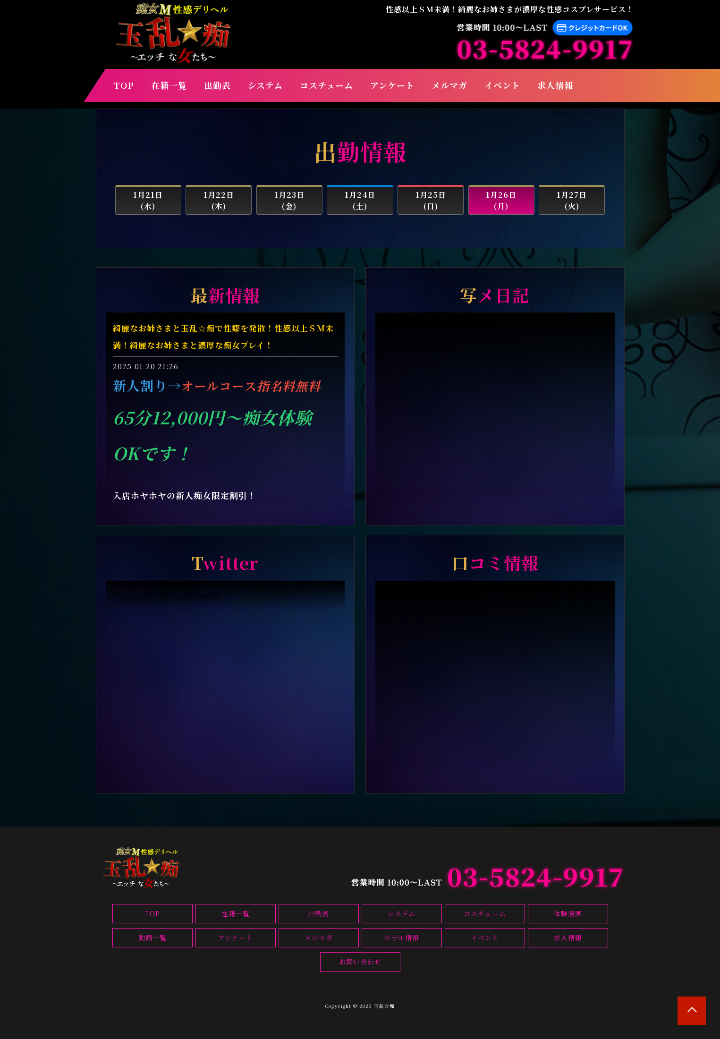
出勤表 (217, 85)
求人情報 (555, 85)
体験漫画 (568, 913)
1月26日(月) (501, 200)
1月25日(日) (430, 200)
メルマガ (449, 85)
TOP (124, 85)
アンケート (392, 85)
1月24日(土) (360, 200)
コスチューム (326, 85)
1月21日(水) (148, 200)
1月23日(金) (289, 200)
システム (265, 85)
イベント (502, 85)
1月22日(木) (218, 200)
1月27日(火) (572, 200)
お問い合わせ (360, 961)
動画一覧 (152, 937)
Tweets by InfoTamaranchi (167, 595)
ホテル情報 (401, 937)
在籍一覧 (169, 85)
